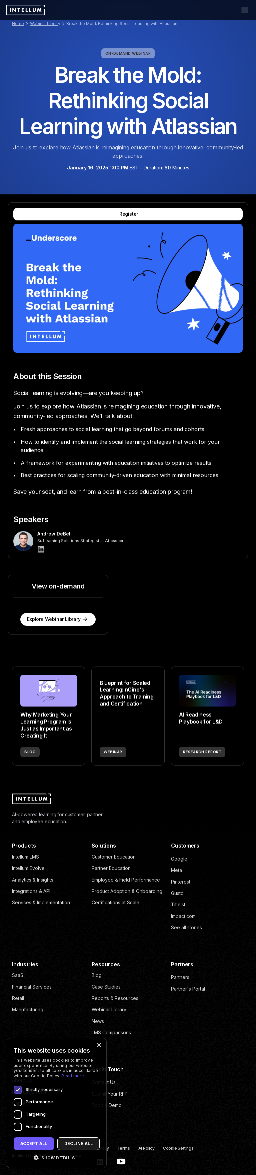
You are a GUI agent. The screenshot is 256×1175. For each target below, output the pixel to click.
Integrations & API (31, 891)
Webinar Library (45, 23)
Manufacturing (27, 1009)
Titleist (178, 904)
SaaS (17, 975)
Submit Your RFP (110, 1094)
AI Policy (146, 1148)
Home (18, 23)
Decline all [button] (78, 1143)
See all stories (186, 927)
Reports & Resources (115, 998)
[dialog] (57, 1103)
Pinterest (180, 882)
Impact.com (183, 916)
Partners (180, 977)
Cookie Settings (178, 1148)
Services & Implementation (41, 902)
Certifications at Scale (115, 902)
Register (128, 214)
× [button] (98, 1045)
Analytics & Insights (32, 880)
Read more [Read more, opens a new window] (72, 1075)
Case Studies (106, 987)
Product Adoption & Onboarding (127, 891)
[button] (57, 1157)
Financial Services (32, 987)
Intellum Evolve (28, 868)
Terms (123, 1148)
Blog (97, 975)
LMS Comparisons (111, 1032)
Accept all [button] (33, 1143)
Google (179, 859)
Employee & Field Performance (126, 880)
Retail (18, 998)
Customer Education (114, 857)
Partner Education (111, 868)
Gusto (177, 893)
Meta (176, 870)
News (98, 1021)
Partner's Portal (188, 989)
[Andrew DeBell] (41, 549)
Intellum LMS (25, 857)
